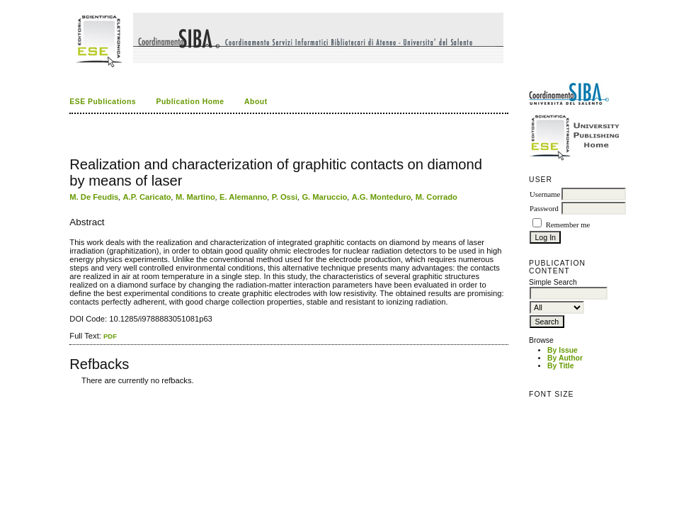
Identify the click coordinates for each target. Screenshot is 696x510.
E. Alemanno (243, 197)
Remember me (568, 225)
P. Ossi (285, 197)
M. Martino (195, 197)
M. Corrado (436, 197)
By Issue (562, 350)
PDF (110, 336)
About (256, 102)
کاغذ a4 (70, 391)
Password (544, 208)
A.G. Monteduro (381, 197)
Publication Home (190, 102)
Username (545, 194)
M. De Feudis (93, 197)
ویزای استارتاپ (73, 391)
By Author (565, 358)
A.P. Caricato (147, 197)
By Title (560, 366)
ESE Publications (102, 102)
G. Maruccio (324, 197)
